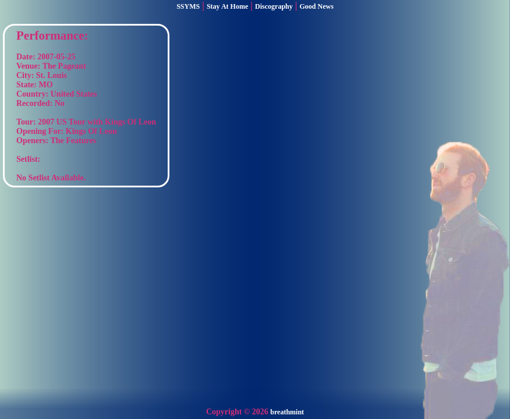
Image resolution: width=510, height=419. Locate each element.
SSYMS (188, 6)
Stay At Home (227, 6)
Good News (317, 6)
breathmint (287, 412)
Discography (274, 6)
